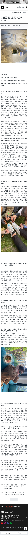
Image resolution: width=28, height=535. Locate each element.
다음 (2, 493)
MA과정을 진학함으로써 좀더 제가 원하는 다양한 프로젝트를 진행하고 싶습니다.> (14, 493)
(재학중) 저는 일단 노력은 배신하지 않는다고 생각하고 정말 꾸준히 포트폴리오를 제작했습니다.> (15, 486)
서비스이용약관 (17, 506)
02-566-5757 (8, 520)
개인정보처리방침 (9, 506)
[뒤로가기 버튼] (12, 499)
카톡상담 (21, 533)
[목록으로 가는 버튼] (16, 499)
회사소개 (2, 506)
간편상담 (7, 533)
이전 (2, 485)
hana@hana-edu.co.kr (20, 520)
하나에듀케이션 (5, 6)
